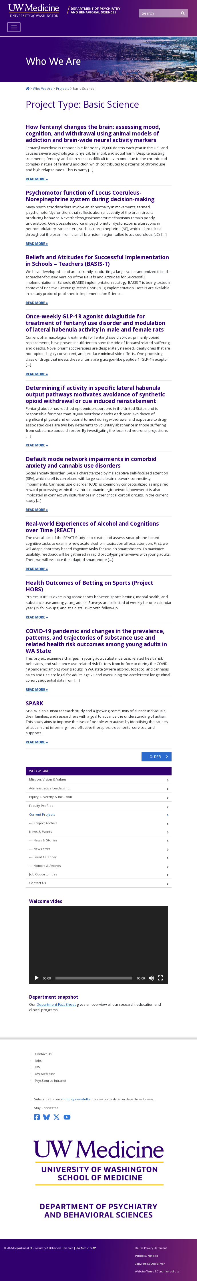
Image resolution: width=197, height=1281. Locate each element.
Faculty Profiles (41, 805)
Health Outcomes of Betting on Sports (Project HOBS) (89, 586)
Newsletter (41, 849)
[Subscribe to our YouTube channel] (68, 1117)
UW (37, 1067)
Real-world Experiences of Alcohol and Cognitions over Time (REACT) (92, 527)
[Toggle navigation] (14, 27)
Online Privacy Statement (151, 1248)
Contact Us (37, 883)
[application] (98, 945)
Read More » (37, 179)
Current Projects (42, 814)
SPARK (34, 703)
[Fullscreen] (160, 978)
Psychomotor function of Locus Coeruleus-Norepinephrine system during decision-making (90, 196)
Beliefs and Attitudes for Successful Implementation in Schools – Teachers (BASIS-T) (97, 260)
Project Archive (45, 823)
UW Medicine (45, 1074)
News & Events (40, 831)
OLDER (156, 756)
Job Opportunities (43, 874)
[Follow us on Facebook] (38, 1117)
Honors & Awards (47, 865)
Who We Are (39, 771)
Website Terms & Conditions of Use (157, 1271)
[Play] (36, 978)
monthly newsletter (76, 1099)
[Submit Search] (183, 13)
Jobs (38, 1060)
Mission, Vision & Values (47, 779)
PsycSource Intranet (50, 1080)
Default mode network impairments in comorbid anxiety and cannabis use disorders (91, 462)
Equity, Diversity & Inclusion (50, 797)
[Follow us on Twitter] (58, 1117)
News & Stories (45, 840)
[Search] (163, 13)
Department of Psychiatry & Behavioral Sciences (43, 1248)
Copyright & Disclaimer (150, 1264)
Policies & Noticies (146, 1256)
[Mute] (151, 978)
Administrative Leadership (49, 788)
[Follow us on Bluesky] (48, 1117)
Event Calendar (45, 857)
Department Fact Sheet (56, 1004)
